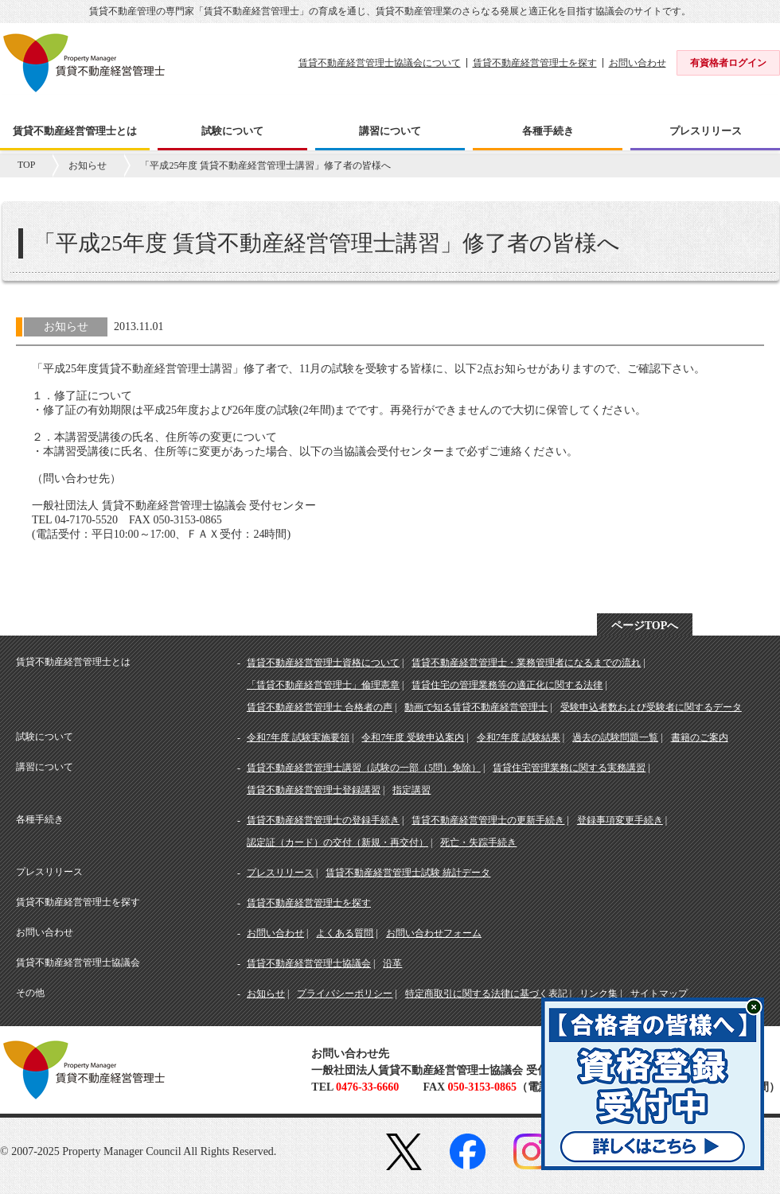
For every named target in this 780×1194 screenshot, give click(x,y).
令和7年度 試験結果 (518, 737)
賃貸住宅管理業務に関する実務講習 (569, 767)
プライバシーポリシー (344, 993)
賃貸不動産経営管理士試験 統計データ (408, 872)
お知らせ (87, 165)
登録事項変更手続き (620, 820)
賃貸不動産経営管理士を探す (535, 62)
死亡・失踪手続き (478, 842)
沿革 (392, 963)
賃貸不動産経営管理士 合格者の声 (319, 707)
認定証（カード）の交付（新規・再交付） (337, 842)
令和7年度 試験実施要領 (298, 737)
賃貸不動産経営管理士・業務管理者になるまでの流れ (526, 662)
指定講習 (411, 789)
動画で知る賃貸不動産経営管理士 (476, 707)
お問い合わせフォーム (434, 933)
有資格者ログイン (728, 62)
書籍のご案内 (699, 737)
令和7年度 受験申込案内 (412, 737)
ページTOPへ (645, 626)
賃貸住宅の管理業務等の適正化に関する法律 (507, 684)
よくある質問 (344, 933)
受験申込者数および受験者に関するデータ (651, 707)
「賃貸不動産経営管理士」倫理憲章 (323, 684)
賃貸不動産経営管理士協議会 (309, 963)
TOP (26, 164)
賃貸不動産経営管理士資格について (323, 662)
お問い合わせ (637, 62)
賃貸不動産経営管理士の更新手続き (487, 820)
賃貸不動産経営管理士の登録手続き (323, 820)
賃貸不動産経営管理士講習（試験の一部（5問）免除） (364, 767)
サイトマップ (659, 993)
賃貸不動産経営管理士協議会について (379, 62)
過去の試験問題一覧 (615, 737)
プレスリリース (280, 872)
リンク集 (598, 993)
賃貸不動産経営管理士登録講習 (313, 789)
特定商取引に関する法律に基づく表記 (486, 993)
